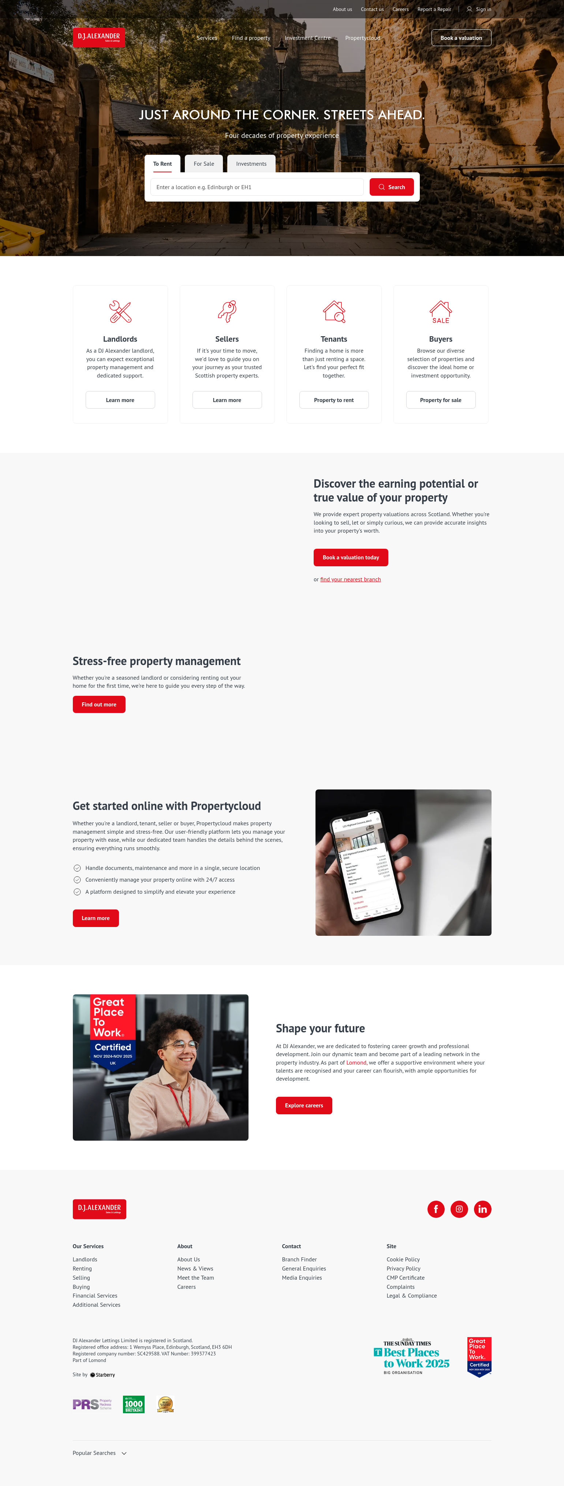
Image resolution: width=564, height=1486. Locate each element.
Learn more (120, 400)
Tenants (334, 339)
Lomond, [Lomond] (356, 1062)
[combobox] (257, 187)
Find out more (99, 704)
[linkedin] (483, 1209)
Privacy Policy (404, 1268)
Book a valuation (461, 38)
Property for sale (441, 400)
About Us (189, 1259)
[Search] (391, 187)
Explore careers (304, 1106)
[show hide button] (124, 1454)
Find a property (252, 38)
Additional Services (97, 1304)
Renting (82, 1268)
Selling (81, 1277)
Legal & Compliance (412, 1295)
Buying (81, 1286)
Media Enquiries (302, 1277)
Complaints (401, 1286)
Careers (401, 9)
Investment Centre (309, 38)
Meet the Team (196, 1277)
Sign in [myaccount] (479, 9)
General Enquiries (304, 1268)
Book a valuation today (351, 558)
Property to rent (334, 400)
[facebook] (436, 1209)
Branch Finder (299, 1259)
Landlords (120, 339)
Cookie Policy (403, 1259)
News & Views (195, 1268)
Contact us (372, 9)
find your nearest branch (350, 579)
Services (208, 38)
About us (342, 9)
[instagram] (459, 1209)
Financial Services (95, 1295)
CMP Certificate (406, 1277)
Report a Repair (434, 9)
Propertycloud (364, 38)
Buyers (440, 339)
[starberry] (102, 1374)
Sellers (227, 339)
